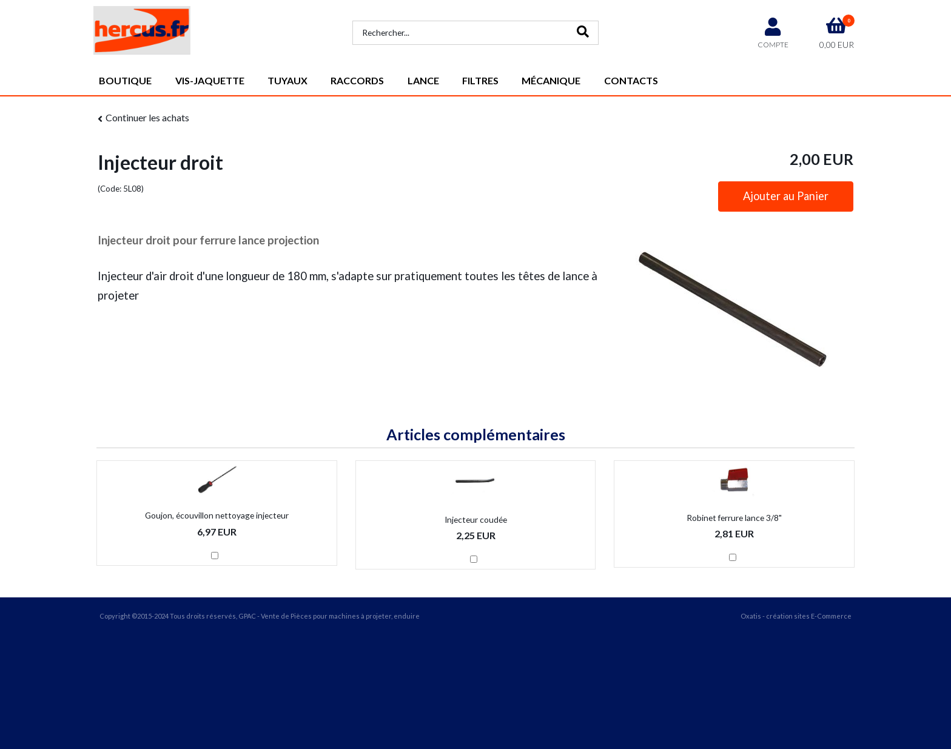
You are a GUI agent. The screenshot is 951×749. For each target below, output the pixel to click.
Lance (423, 80)
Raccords (357, 80)
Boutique (125, 80)
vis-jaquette (209, 80)
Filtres (480, 80)
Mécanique (551, 80)
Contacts (631, 80)
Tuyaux (287, 80)
